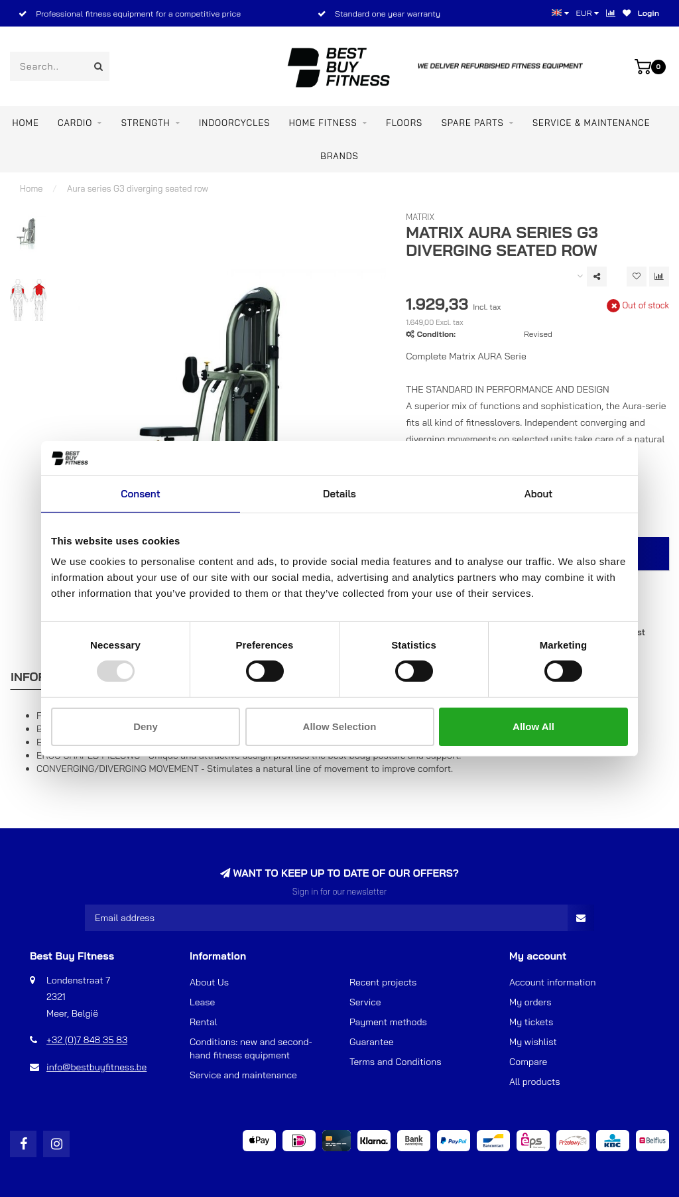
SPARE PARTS (473, 122)
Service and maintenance (243, 1075)
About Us (209, 982)
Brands (339, 156)
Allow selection (340, 726)
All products (534, 1082)
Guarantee (371, 1042)
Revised (538, 334)
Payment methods (388, 1022)
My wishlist (533, 1042)
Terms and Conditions (395, 1062)
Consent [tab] (140, 493)
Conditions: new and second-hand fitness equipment (251, 1048)
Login (648, 13)
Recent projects (382, 982)
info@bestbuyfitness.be (96, 1067)
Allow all (533, 726)
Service (365, 1002)
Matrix (420, 217)
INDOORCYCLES (234, 122)
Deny (145, 726)
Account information (552, 982)
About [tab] (539, 493)
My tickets (531, 1022)
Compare (528, 1062)
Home (26, 122)
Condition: (436, 334)
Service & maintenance (591, 122)
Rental (203, 1022)
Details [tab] (339, 493)
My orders (530, 1002)
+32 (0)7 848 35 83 (86, 1040)
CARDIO (75, 122)
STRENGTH (145, 122)
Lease (202, 1002)
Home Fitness (323, 122)
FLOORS (404, 122)
